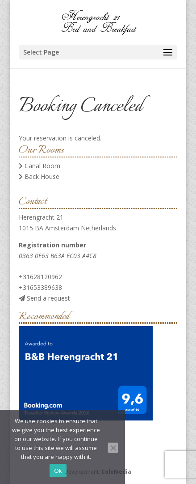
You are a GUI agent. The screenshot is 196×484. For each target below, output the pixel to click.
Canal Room (39, 165)
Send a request (44, 298)
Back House (39, 176)
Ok (58, 470)
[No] (113, 447)
